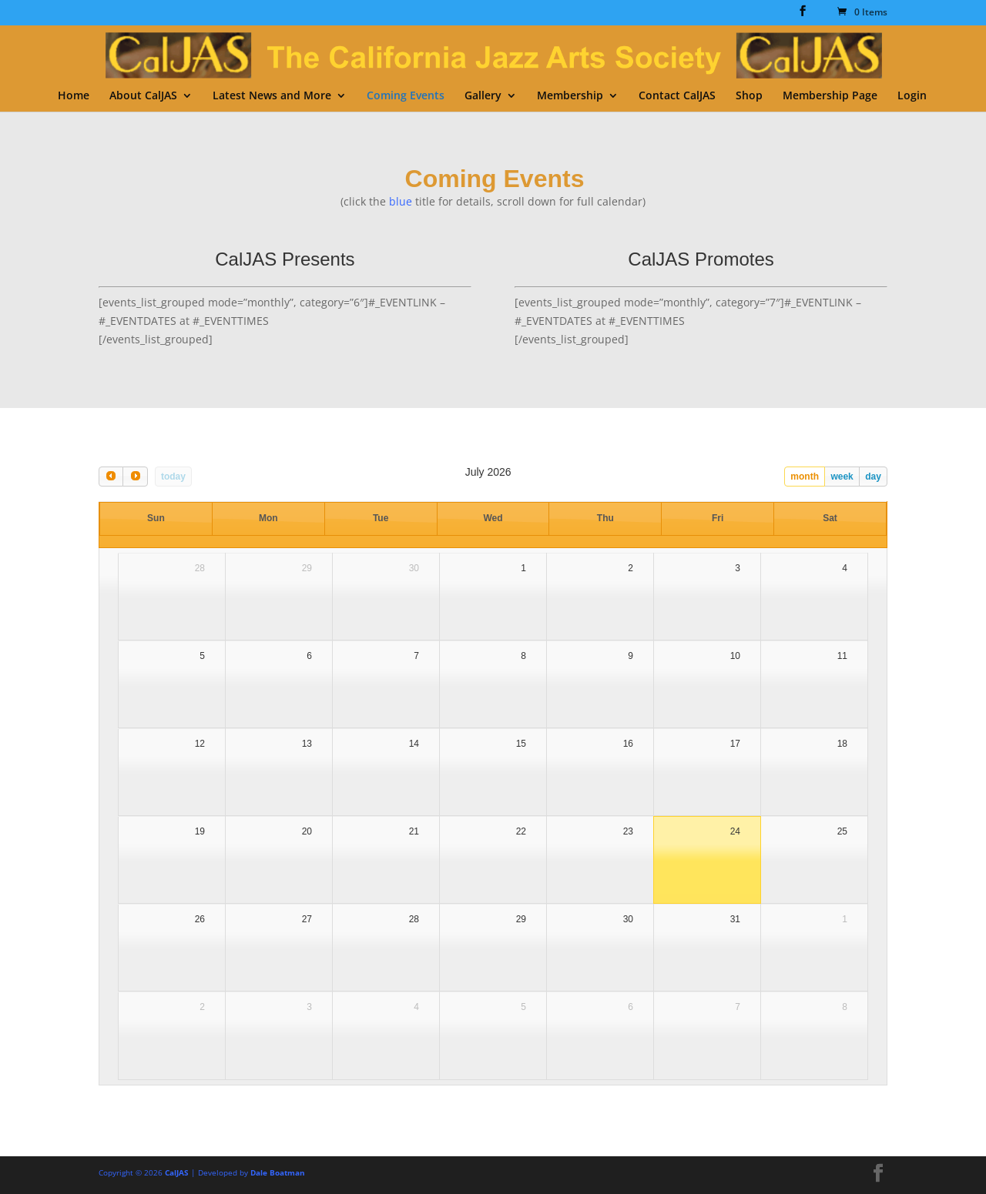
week (841, 476)
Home (73, 96)
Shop (749, 96)
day (873, 476)
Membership (570, 96)
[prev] (111, 476)
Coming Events (405, 96)
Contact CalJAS (677, 96)
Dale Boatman (277, 1172)
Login (912, 96)
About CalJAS (143, 96)
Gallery (482, 96)
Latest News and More (272, 96)
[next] (134, 476)
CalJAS (177, 1172)
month (804, 476)
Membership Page (830, 96)
